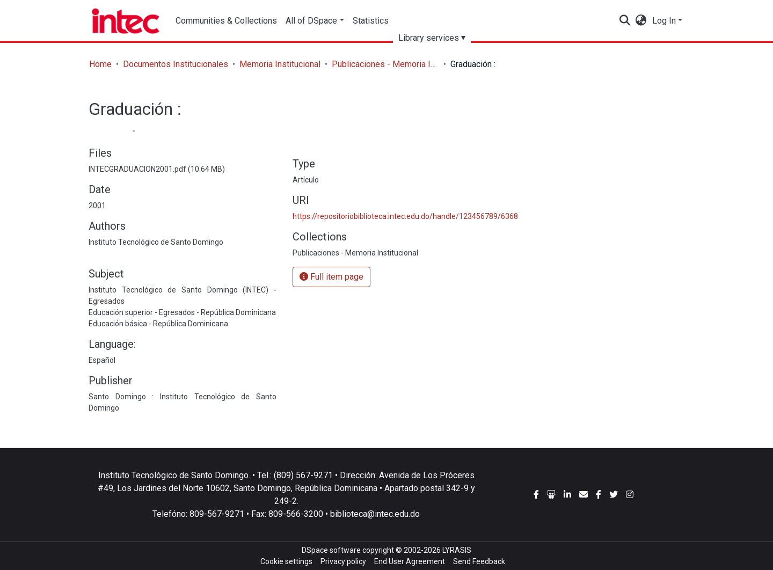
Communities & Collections (226, 21)
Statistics (371, 21)
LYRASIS (456, 550)
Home (100, 64)
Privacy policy (343, 561)
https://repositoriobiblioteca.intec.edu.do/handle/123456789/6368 (405, 216)
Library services (428, 38)
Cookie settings (286, 561)
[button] (641, 20)
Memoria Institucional (279, 64)
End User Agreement (409, 561)
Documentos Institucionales (175, 64)
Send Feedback (479, 561)
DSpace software (331, 550)
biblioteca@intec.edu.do (375, 514)
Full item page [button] (331, 277)
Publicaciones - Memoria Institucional (385, 64)
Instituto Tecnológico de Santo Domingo (156, 242)
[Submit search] (625, 21)
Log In (664, 21)
